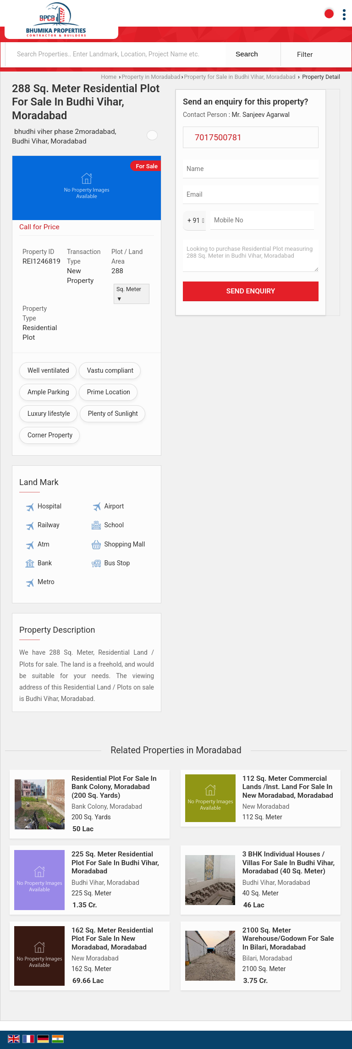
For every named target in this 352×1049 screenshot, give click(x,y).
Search (247, 54)
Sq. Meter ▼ (128, 294)
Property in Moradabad (150, 76)
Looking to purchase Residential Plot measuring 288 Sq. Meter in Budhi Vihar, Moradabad (251, 256)
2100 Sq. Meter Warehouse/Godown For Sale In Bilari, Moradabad (288, 938)
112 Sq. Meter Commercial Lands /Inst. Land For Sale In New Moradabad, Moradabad (287, 787)
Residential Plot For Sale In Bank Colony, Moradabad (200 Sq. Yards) (114, 787)
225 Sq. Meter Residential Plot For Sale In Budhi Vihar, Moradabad (115, 862)
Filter (305, 54)
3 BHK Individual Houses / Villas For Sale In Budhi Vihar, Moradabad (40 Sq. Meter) (288, 862)
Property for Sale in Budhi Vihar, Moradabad (240, 76)
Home (108, 76)
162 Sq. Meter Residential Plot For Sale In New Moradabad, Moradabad (112, 938)
